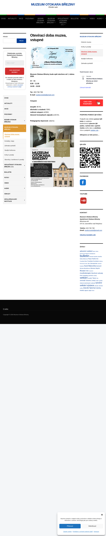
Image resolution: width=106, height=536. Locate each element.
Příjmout (70, 526)
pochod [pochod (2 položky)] (91, 275)
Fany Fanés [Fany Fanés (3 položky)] (92, 259)
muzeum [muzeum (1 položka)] (91, 270)
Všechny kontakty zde (88, 235)
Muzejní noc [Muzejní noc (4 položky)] (84, 271)
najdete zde (94, 130)
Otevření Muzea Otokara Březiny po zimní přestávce (94, 81)
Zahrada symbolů (10, 145)
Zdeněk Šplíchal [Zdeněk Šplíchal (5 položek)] (89, 288)
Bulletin (74, 18)
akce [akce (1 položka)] (94, 251)
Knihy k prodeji (9, 155)
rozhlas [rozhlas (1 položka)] (95, 275)
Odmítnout (92, 526)
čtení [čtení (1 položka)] (93, 290)
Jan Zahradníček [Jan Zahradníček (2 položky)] (92, 263)
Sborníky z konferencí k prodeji (14, 159)
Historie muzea (86, 42)
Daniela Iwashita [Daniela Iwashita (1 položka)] (93, 256)
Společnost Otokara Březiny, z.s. (63, 21)
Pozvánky (29, 18)
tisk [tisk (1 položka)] (97, 278)
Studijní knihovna (10, 150)
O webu (5, 309)
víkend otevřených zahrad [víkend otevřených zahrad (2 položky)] (87, 283)
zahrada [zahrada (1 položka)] (96, 285)
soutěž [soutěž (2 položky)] (90, 278)
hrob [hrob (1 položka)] (86, 263)
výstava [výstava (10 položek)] (90, 285)
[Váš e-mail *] (14, 63)
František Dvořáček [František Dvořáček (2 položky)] (93, 261)
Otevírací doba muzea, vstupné (12, 135)
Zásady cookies (67, 531)
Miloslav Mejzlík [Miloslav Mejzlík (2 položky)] (95, 268)
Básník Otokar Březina (40, 20)
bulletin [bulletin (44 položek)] (84, 256)
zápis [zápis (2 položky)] (90, 290)
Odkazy (7, 194)
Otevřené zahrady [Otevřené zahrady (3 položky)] (97, 273)
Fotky (83, 18)
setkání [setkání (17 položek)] (84, 277)
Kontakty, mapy (9, 141)
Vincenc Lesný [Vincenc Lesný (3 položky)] (90, 280)
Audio (99, 18)
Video (92, 18)
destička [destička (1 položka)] (100, 256)
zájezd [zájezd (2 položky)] (86, 290)
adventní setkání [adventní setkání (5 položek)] (86, 251)
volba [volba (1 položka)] (97, 280)
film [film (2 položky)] (97, 259)
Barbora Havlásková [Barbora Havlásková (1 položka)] (90, 253)
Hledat (5, 36)
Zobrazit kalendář (85, 87)
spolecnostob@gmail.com (45, 95)
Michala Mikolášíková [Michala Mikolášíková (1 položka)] (85, 268)
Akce (21, 18)
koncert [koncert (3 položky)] (99, 266)
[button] (102, 515)
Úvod (3, 18)
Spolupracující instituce (10, 200)
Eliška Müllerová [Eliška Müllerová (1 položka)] (84, 258)
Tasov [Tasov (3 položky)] (94, 278)
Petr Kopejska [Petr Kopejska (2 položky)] (84, 275)
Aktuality (12, 18)
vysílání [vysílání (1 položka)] (100, 280)
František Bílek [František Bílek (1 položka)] (83, 261)
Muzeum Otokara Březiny (53, 4)
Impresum (96, 531)
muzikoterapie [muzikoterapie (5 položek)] (85, 273)
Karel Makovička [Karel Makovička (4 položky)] (90, 266)
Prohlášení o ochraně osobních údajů (83, 531)
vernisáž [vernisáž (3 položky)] (82, 280)
